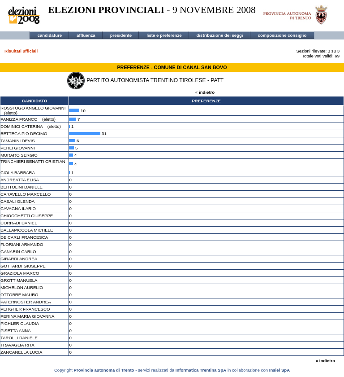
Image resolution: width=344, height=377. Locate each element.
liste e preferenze (163, 35)
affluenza (86, 35)
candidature (50, 35)
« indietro (205, 92)
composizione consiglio (282, 35)
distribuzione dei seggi (220, 35)
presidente (121, 35)
